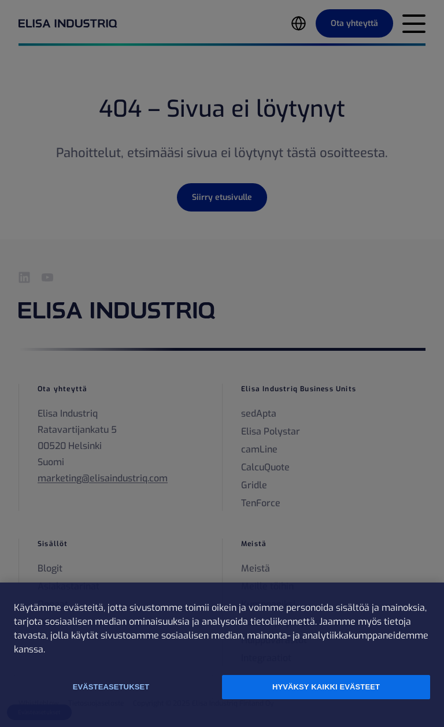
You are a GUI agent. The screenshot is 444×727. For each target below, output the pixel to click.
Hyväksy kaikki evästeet (326, 687)
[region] (222, 655)
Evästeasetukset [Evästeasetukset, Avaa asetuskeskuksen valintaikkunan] (111, 687)
